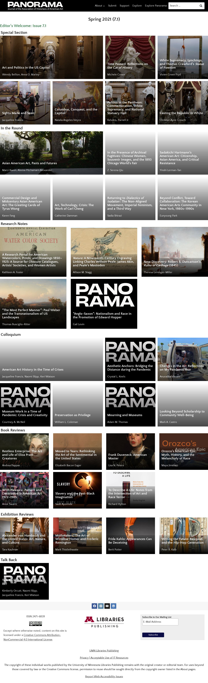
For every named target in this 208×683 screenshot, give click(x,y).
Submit (112, 5)
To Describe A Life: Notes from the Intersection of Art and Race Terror (130, 493)
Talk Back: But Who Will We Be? (22, 582)
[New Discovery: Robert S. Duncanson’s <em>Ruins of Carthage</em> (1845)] (175, 252)
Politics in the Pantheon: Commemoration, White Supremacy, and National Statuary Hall (125, 108)
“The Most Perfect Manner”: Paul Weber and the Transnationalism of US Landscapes (31, 313)
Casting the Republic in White (181, 113)
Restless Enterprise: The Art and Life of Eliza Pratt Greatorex (22, 454)
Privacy (84, 657)
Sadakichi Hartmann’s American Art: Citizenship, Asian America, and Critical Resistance (179, 158)
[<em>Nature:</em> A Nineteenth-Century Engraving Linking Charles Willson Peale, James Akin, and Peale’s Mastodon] (104, 252)
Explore (137, 5)
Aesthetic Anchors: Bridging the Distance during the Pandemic (130, 367)
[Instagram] (101, 606)
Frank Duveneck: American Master (127, 456)
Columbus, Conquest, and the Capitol (76, 111)
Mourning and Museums (124, 415)
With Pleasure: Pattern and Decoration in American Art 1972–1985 (22, 493)
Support (124, 5)
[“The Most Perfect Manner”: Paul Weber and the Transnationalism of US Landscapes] (33, 304)
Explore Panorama (156, 5)
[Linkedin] (113, 606)
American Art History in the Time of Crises (32, 369)
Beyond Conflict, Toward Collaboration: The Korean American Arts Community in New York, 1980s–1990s (180, 203)
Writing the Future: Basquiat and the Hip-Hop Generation (182, 540)
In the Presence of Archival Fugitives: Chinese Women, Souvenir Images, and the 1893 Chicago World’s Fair (129, 158)
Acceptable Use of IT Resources (109, 657)
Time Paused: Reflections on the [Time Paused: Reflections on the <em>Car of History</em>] (127, 65)
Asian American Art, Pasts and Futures (29, 163)
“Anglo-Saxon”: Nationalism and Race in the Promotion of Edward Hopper (102, 315)
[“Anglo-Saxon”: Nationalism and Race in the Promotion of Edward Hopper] (104, 304)
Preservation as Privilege (73, 415)
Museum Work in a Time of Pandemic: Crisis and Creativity (25, 413)
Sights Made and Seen (18, 113)
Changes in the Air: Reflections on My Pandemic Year (182, 367)
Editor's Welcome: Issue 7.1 (23, 26)
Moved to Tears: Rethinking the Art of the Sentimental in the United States (76, 454)
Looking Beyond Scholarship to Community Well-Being (182, 413)
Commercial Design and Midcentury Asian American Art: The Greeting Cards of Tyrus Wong (22, 203)
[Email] (107, 606)
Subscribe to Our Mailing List (160, 620)
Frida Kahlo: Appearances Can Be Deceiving (130, 540)
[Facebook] (94, 606)
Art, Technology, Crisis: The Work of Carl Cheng (74, 207)
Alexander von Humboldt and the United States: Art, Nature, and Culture (24, 539)
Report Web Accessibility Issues (104, 676)
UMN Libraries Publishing (104, 650)
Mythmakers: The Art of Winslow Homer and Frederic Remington (77, 539)
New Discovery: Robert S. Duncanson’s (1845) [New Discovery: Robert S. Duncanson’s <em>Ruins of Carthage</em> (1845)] (172, 263)
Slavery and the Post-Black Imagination (74, 495)
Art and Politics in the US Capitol (26, 67)
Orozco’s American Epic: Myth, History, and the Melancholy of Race (179, 454)
